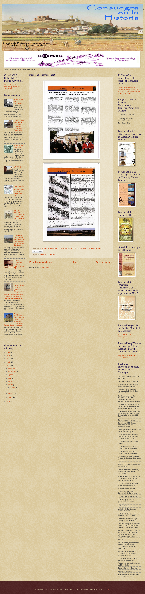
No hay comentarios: (95, 248)
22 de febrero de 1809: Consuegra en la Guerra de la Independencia (19, 214)
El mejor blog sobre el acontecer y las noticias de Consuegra (13, 87)
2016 (8, 362)
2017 (8, 359)
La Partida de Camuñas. (47, 255)
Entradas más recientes (40, 262)
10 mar (13, 387)
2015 (8, 365)
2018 (8, 355)
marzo (10, 385)
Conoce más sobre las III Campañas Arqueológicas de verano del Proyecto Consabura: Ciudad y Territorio (129, 90)
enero (10, 397)
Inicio (73, 262)
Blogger (107, 589)
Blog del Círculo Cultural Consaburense (126, 356)
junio (10, 381)
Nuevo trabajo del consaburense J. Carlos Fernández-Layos (19, 190)
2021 (8, 352)
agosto (10, 375)
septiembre (12, 371)
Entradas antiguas (104, 262)
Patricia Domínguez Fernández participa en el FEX (19, 264)
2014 (8, 401)
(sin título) (17, 167)
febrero (11, 394)
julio (10, 378)
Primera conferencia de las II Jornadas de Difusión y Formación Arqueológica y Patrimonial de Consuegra (14, 319)
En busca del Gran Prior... (18, 146)
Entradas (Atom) (44, 267)
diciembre (11, 368)
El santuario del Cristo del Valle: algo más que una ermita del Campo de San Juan (19, 240)
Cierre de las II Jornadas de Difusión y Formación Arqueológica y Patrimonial (19, 125)
